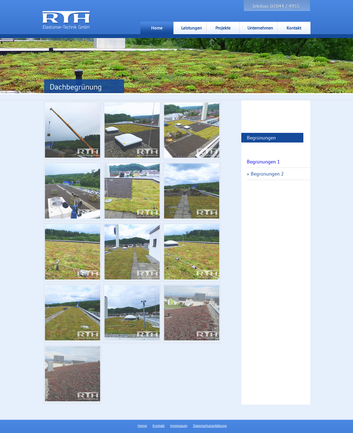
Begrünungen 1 (263, 161)
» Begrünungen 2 (265, 174)
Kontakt (159, 426)
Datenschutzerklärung (210, 426)
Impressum (179, 426)
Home (142, 426)
